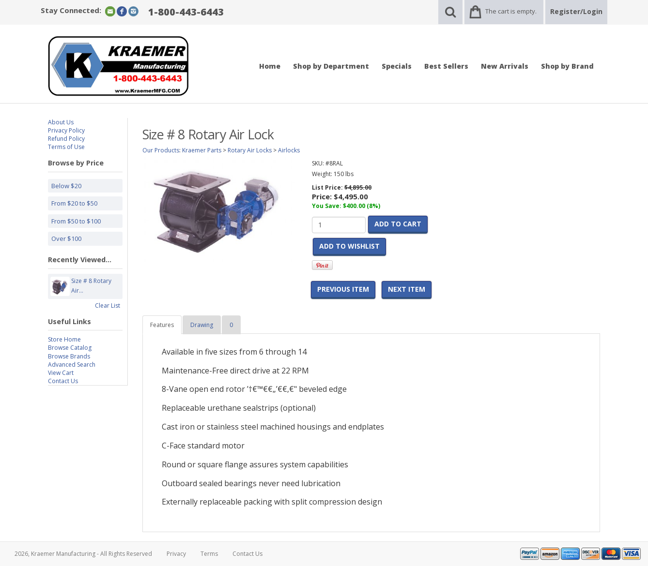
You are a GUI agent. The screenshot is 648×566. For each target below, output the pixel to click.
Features (162, 325)
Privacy (176, 554)
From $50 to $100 (76, 221)
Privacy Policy (66, 130)
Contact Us (63, 381)
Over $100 (66, 238)
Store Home (64, 339)
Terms (209, 554)
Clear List (107, 305)
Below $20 (66, 185)
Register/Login (576, 11)
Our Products (160, 150)
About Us (61, 122)
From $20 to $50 (74, 203)
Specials (397, 66)
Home (269, 66)
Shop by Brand (567, 66)
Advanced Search (71, 364)
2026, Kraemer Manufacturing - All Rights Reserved (83, 554)
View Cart (61, 373)
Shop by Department (331, 66)
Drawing (201, 325)
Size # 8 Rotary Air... (91, 286)
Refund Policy (66, 138)
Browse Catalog (70, 347)
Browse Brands (69, 356)
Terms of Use (66, 147)
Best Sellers (446, 66)
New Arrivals (504, 66)
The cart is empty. (511, 11)
